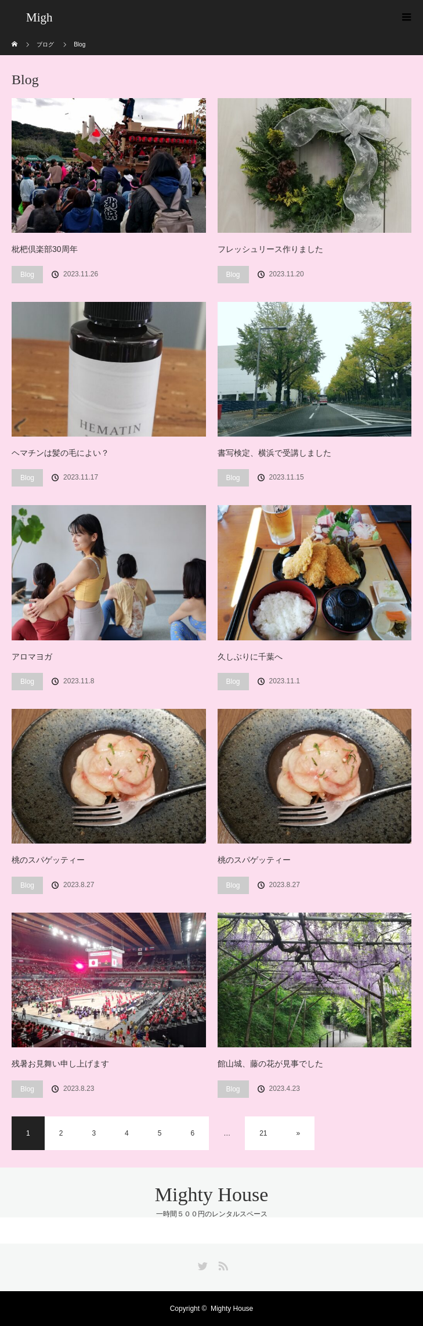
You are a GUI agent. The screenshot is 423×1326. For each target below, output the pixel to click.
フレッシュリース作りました (270, 249)
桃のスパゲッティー (48, 859)
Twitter (201, 1264)
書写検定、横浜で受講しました (274, 452)
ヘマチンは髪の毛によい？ (60, 452)
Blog (27, 275)
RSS (221, 1264)
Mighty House (212, 1194)
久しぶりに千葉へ (250, 656)
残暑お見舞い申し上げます (60, 1063)
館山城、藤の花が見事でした (270, 1063)
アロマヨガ (32, 656)
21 (263, 1133)
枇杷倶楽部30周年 (45, 249)
